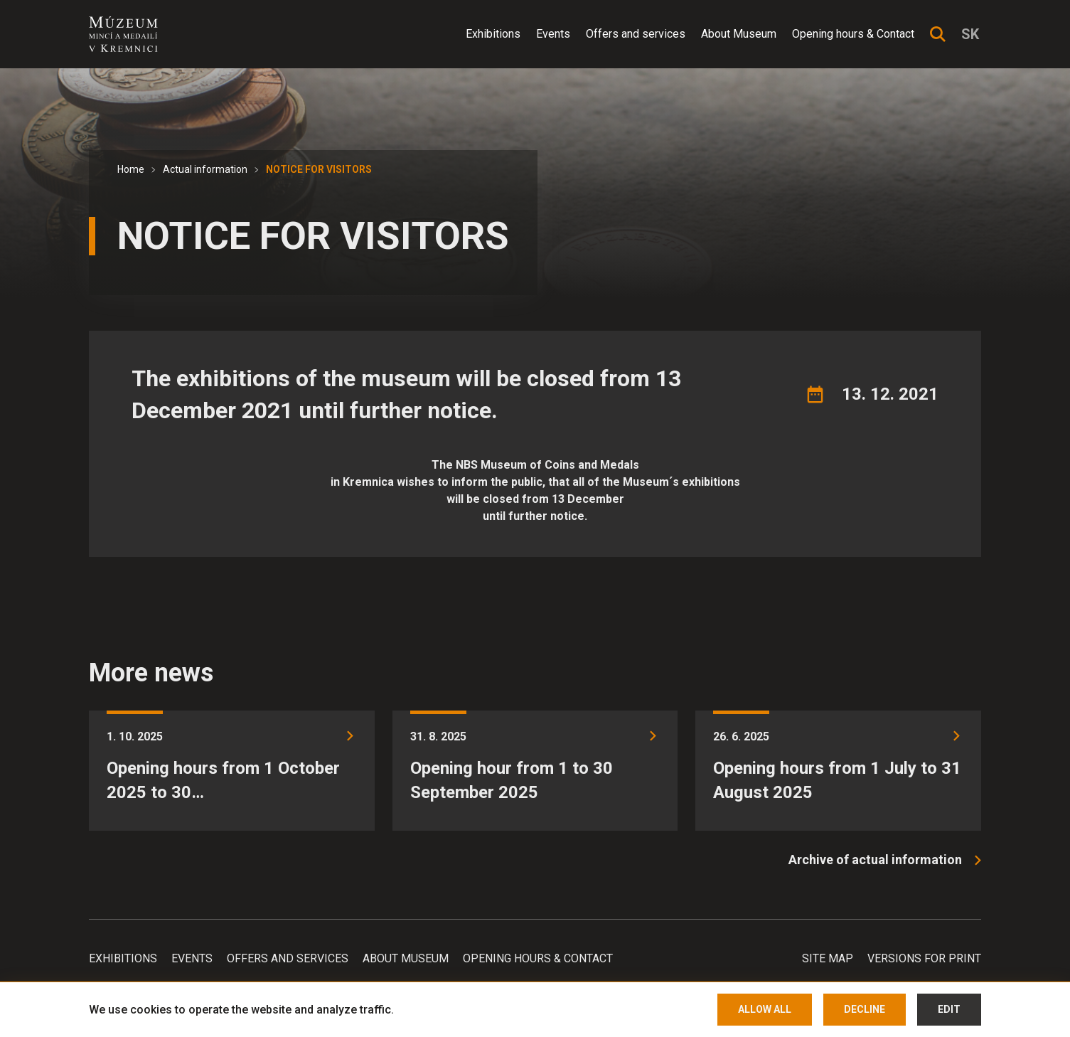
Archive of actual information (875, 859)
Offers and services (635, 34)
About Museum (738, 34)
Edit (949, 1009)
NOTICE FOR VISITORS (319, 169)
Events (553, 34)
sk (970, 34)
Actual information (205, 169)
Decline (864, 1009)
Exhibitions (493, 34)
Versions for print (924, 958)
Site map (827, 958)
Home (130, 169)
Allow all (764, 1009)
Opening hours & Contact (853, 34)
